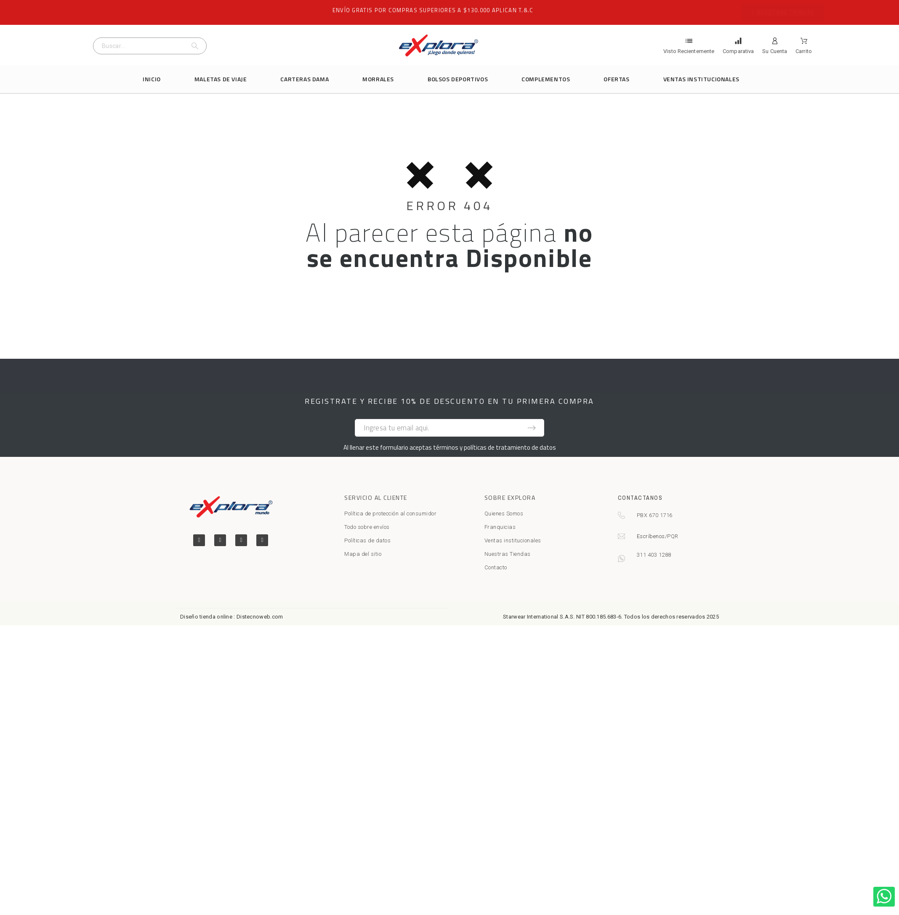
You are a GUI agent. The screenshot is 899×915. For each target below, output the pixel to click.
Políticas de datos (367, 540)
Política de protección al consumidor (390, 513)
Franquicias (500, 527)
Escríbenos (651, 536)
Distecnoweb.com (260, 617)
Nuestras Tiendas (507, 554)
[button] (783, 12)
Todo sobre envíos (367, 527)
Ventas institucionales (512, 540)
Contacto (495, 567)
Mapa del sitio (362, 554)
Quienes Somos (504, 513)
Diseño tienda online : (207, 617)
